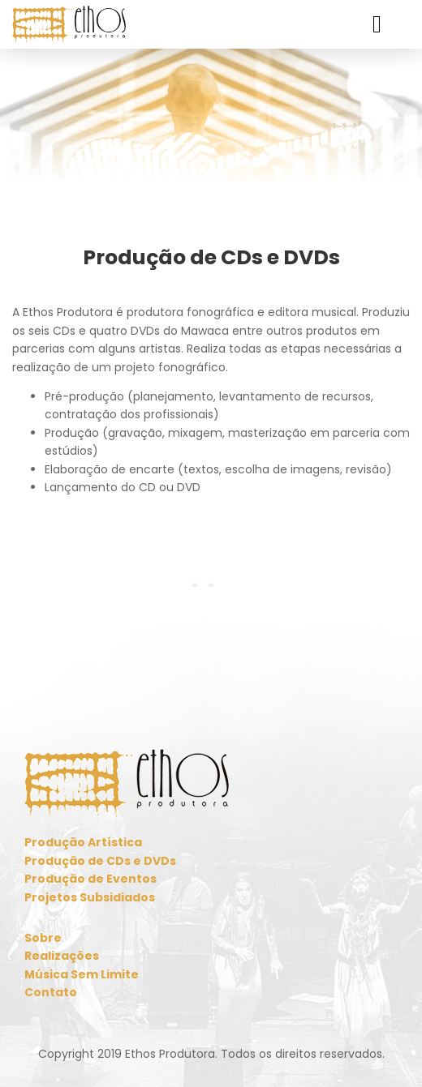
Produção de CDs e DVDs (100, 861)
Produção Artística (83, 842)
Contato (50, 992)
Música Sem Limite (81, 974)
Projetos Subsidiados (89, 897)
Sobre (43, 938)
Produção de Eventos (90, 879)
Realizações (61, 956)
